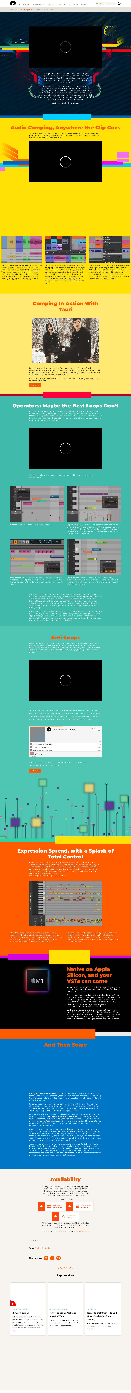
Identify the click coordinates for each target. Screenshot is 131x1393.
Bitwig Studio (24, 4)
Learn (59, 4)
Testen (75, 4)
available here (82, 1231)
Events (45, 10)
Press (52, 10)
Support (67, 4)
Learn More (35, 385)
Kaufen (83, 4)
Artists (38, 10)
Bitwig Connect (39, 4)
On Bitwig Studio (26, 10)
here (82, 1195)
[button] (51, 1206)
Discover (51, 4)
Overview (14, 10)
